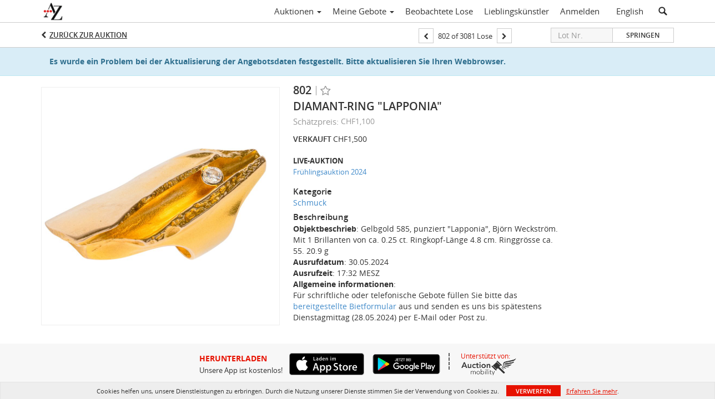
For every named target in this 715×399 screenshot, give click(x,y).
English (629, 11)
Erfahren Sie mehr (591, 391)
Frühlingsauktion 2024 (329, 172)
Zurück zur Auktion (88, 35)
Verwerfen (533, 391)
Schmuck (309, 202)
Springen (642, 35)
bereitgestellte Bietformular (344, 306)
